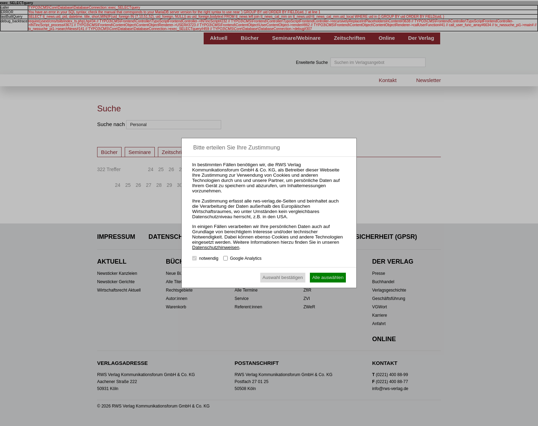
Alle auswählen (328, 277)
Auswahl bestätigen (282, 277)
